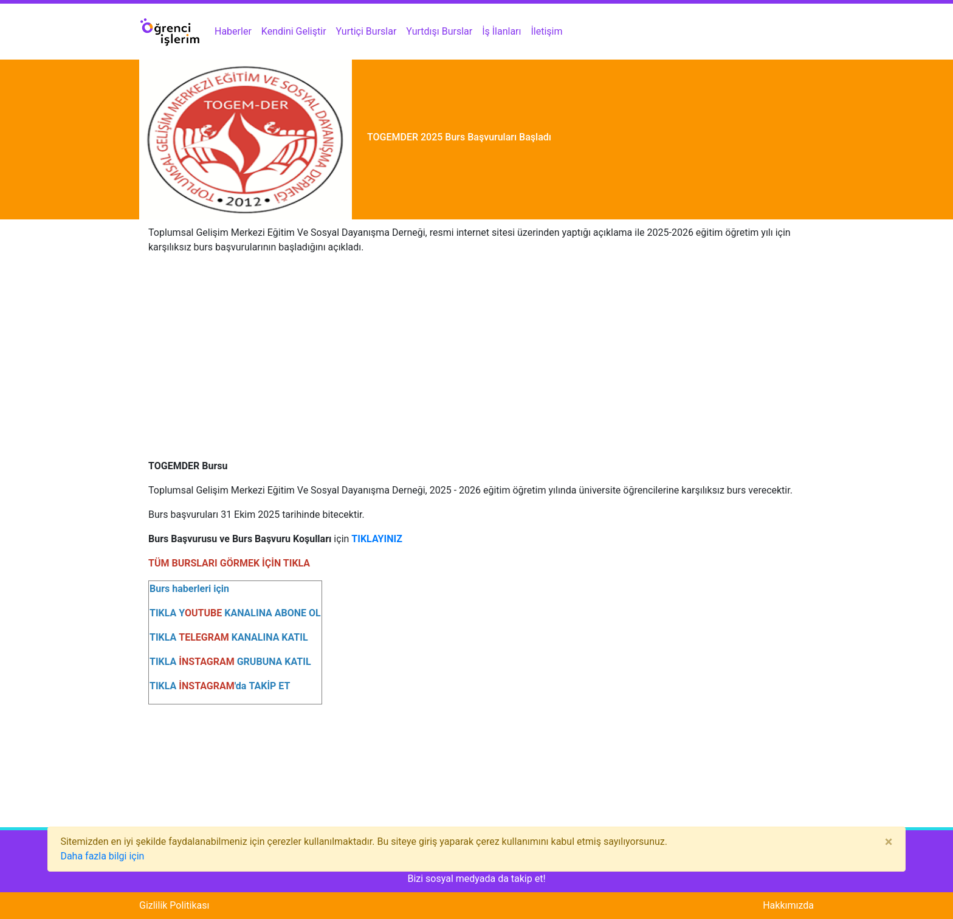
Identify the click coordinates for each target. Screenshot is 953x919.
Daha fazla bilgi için (102, 856)
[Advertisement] (476, 349)
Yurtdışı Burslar (439, 31)
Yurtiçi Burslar (366, 31)
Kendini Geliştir (293, 31)
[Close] (889, 841)
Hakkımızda (788, 905)
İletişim (547, 31)
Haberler (233, 31)
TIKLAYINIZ (376, 539)
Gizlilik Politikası (174, 905)
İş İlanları (501, 31)
